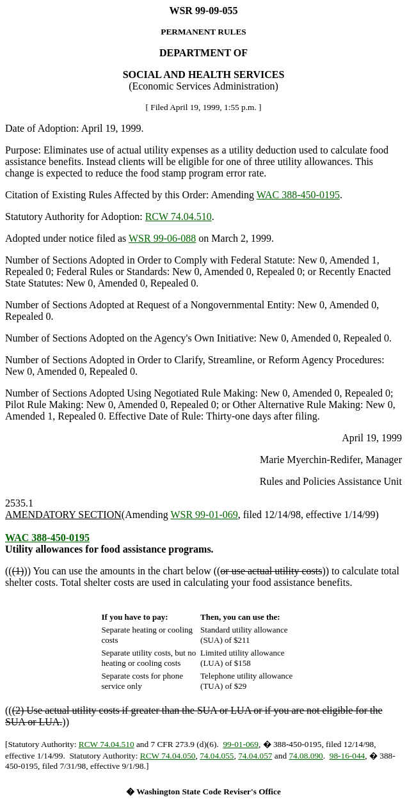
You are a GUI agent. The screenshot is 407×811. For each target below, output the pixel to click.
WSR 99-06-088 (162, 238)
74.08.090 (306, 755)
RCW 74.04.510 (178, 216)
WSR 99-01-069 (203, 514)
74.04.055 (217, 755)
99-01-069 (241, 744)
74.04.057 (255, 755)
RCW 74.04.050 (168, 755)
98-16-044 (347, 755)
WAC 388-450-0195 (298, 194)
